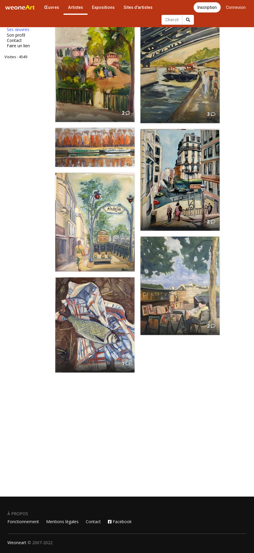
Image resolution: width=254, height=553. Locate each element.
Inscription (207, 7)
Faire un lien (18, 45)
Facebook (120, 521)
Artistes (75, 7)
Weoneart (16, 542)
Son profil (16, 35)
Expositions (103, 7)
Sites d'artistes (138, 7)
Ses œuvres (18, 29)
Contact (14, 40)
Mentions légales (62, 521)
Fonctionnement (23, 521)
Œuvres (51, 7)
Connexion (236, 7)
